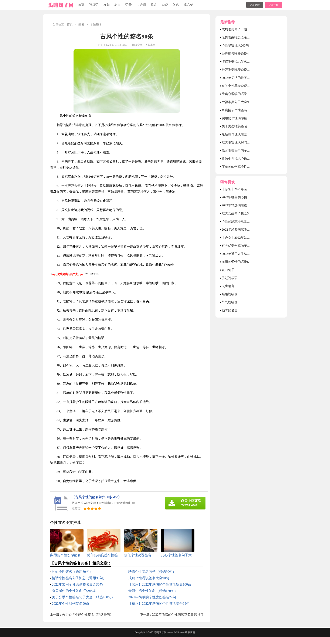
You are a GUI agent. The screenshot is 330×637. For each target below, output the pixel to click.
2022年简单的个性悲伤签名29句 (152, 597)
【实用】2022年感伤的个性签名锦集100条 (159, 584)
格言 (154, 5)
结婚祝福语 (230, 294)
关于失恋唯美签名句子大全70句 (244, 126)
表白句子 (228, 270)
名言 (117, 5)
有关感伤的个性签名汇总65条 (74, 591)
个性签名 (96, 24)
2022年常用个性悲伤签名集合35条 (77, 584)
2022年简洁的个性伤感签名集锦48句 (177, 614)
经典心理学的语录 (234, 94)
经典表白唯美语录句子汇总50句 (244, 37)
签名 (176, 5)
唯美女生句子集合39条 (238, 213)
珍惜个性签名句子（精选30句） (152, 571)
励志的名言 (230, 310)
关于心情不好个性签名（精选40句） (87, 614)
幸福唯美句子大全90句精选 (241, 102)
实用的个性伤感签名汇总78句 (242, 118)
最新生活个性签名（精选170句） (153, 591)
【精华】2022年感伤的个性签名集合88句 (159, 603)
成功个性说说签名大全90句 (148, 578)
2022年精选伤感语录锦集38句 (242, 205)
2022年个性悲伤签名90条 (70, 603)
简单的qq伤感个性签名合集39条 (244, 166)
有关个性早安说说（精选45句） (244, 86)
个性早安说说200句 (235, 45)
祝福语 (94, 5)
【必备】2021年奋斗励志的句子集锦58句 (250, 189)
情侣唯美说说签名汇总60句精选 (244, 61)
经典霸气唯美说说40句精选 (241, 53)
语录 (128, 5)
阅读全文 (137, 44)
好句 (106, 5)
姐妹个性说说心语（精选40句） (244, 158)
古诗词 (141, 5)
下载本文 (150, 44)
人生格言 (228, 286)
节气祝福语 (230, 302)
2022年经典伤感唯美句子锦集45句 (245, 229)
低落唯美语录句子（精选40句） (244, 150)
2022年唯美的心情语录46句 (241, 197)
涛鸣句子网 (160, 632)
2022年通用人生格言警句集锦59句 (245, 253)
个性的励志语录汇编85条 (239, 221)
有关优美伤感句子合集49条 (241, 245)
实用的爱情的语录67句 (238, 262)
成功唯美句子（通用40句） (241, 29)
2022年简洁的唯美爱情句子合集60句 (247, 77)
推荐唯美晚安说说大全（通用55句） (247, 69)
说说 (165, 5)
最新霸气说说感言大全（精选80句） (247, 134)
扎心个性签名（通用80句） (72, 571)
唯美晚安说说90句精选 (238, 142)
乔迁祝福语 (230, 278)
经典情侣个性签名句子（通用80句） (247, 110)
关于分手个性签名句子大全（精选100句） (83, 597)
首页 (81, 5)
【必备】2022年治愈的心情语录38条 (247, 237)
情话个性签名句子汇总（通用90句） (79, 578)
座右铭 (188, 5)
